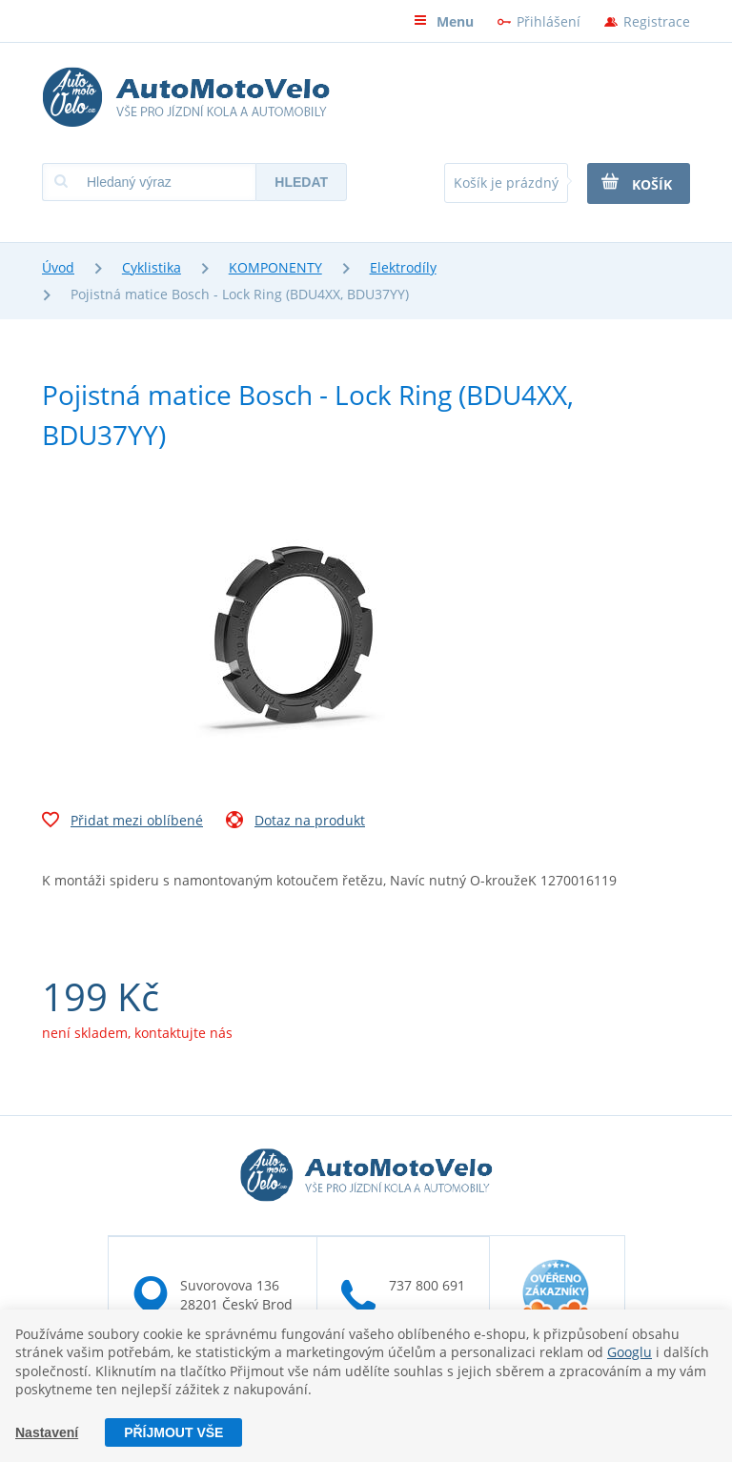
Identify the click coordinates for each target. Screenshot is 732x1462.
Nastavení (46, 1432)
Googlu (629, 1352)
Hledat (301, 182)
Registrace (656, 21)
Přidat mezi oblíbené (122, 822)
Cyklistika (151, 267)
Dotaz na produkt (295, 822)
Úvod (58, 267)
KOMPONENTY (275, 267)
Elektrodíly (403, 267)
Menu (444, 21)
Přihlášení (548, 21)
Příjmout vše (173, 1432)
